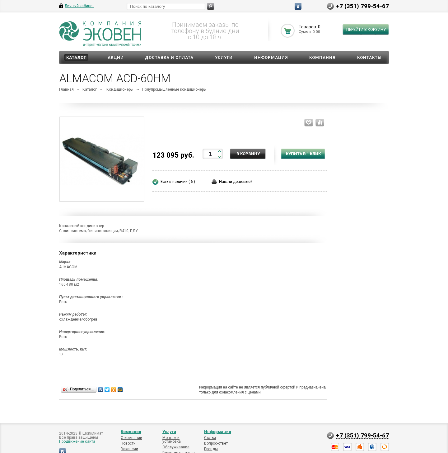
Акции (116, 57)
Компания (322, 57)
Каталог (76, 57)
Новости (128, 443)
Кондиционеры (119, 89)
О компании (131, 438)
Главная (66, 89)
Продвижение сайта (77, 441)
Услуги (224, 57)
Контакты (369, 57)
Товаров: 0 (309, 26)
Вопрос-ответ (216, 443)
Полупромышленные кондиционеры (174, 89)
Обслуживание (175, 447)
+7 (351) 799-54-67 (362, 5)
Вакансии (129, 449)
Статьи (210, 438)
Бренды (211, 449)
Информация (271, 57)
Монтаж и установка (171, 440)
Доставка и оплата (169, 57)
